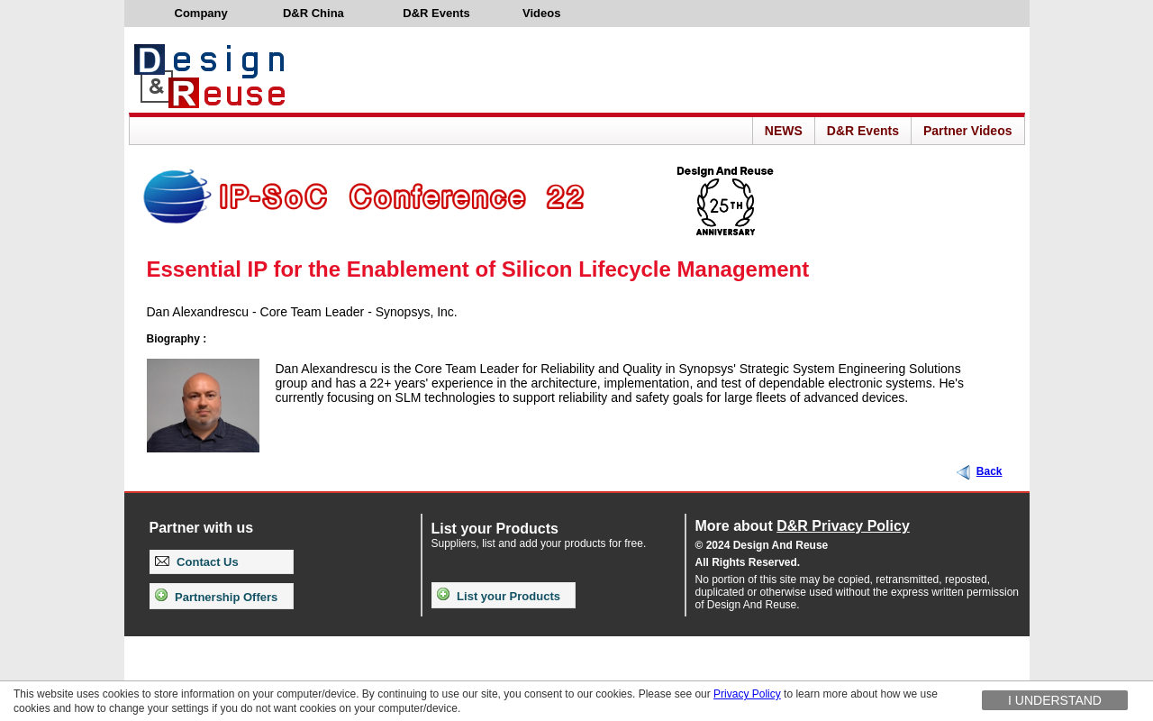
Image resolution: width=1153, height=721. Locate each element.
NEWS (784, 130)
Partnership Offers (216, 597)
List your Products (498, 596)
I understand (1055, 700)
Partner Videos (967, 130)
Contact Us (197, 562)
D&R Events (863, 130)
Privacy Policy (747, 694)
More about (802, 526)
